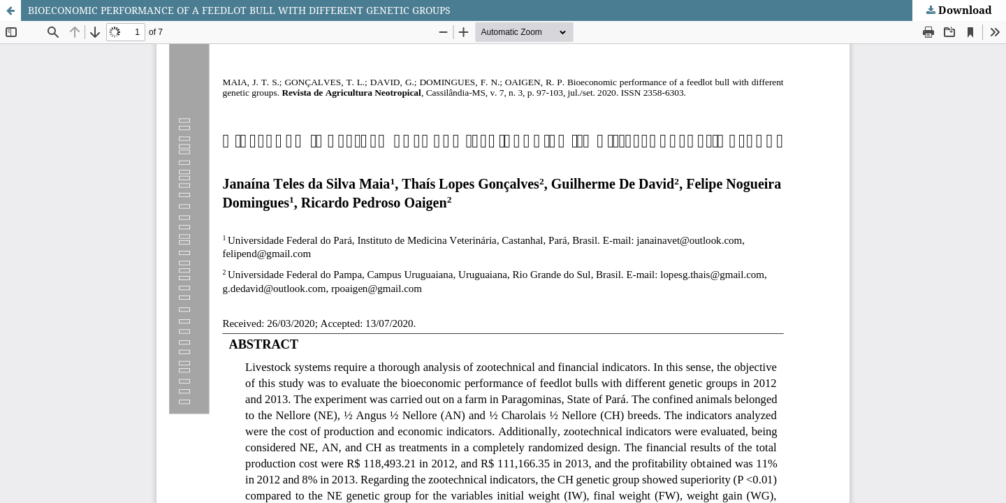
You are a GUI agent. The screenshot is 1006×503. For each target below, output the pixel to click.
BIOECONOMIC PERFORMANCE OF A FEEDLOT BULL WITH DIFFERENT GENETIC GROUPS (239, 10)
